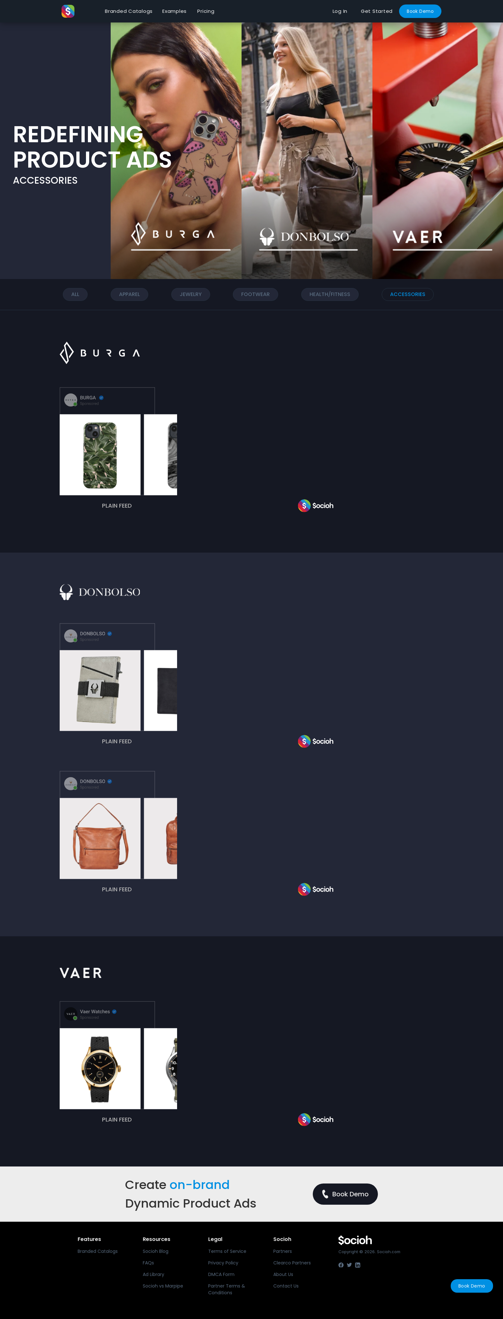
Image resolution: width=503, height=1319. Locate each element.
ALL (75, 294)
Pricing (205, 11)
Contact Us (286, 1286)
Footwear (255, 294)
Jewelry (191, 294)
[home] (81, 11)
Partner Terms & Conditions (226, 1289)
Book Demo (420, 11)
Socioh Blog (155, 1251)
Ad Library (153, 1274)
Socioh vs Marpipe (163, 1286)
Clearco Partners (292, 1263)
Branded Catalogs (129, 11)
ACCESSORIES (407, 294)
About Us (283, 1274)
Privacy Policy (223, 1263)
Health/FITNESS (330, 294)
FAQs (148, 1263)
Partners (282, 1251)
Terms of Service (227, 1251)
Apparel (129, 294)
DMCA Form (221, 1274)
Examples (174, 11)
